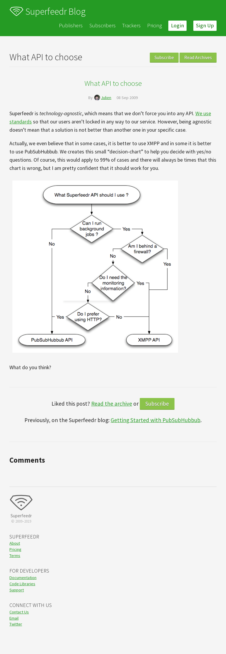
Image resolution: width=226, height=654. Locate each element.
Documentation (22, 577)
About (14, 543)
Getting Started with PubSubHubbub (155, 420)
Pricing (154, 25)
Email (14, 618)
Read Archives (198, 57)
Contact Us (19, 612)
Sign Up (205, 25)
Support (16, 590)
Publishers (71, 25)
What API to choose (113, 83)
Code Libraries (22, 583)
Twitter (15, 624)
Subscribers (102, 25)
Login (177, 25)
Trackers (131, 25)
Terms (14, 555)
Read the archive (111, 403)
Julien (106, 97)
